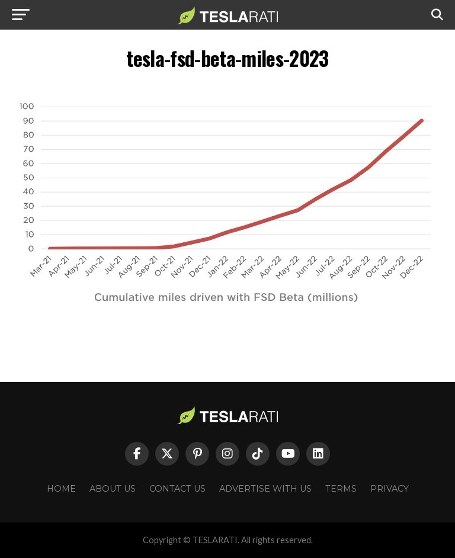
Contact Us (177, 488)
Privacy (389, 488)
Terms (341, 488)
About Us (112, 488)
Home (61, 488)
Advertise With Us (265, 488)
